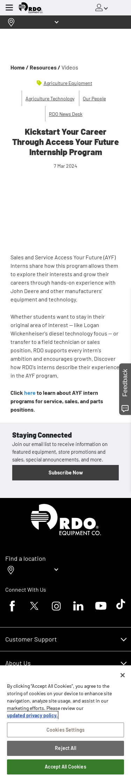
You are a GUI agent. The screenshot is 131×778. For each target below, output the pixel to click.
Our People (94, 98)
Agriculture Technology (50, 98)
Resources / (45, 67)
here (30, 392)
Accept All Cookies (65, 767)
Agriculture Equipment (68, 83)
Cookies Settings (65, 730)
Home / (19, 67)
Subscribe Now (66, 472)
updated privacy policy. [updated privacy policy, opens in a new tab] (32, 715)
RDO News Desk (65, 114)
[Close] (122, 675)
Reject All (65, 748)
